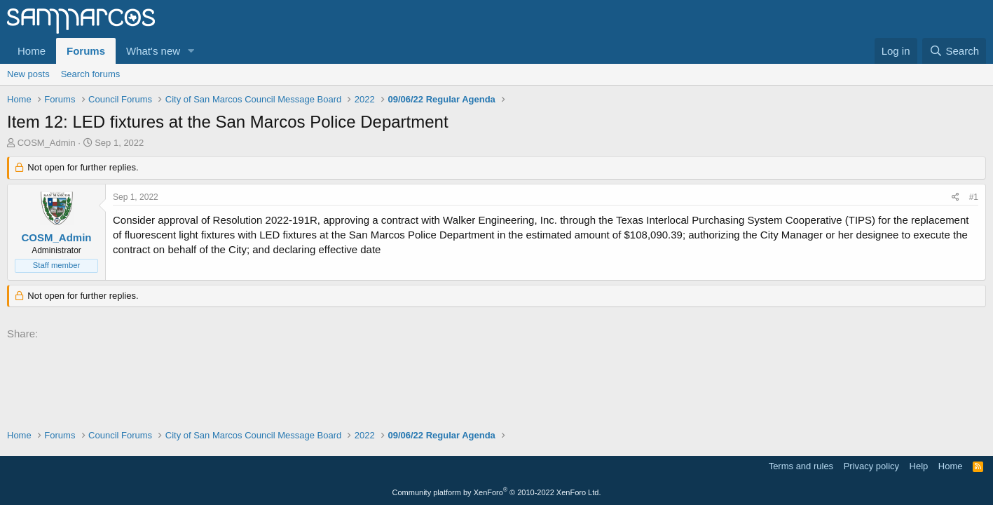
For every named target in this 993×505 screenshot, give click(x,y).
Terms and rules (801, 466)
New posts (28, 74)
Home (32, 51)
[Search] (954, 51)
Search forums (91, 74)
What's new (153, 51)
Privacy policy (871, 466)
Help (919, 466)
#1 (973, 197)
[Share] (955, 197)
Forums (86, 51)
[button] (191, 51)
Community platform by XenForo (496, 492)
